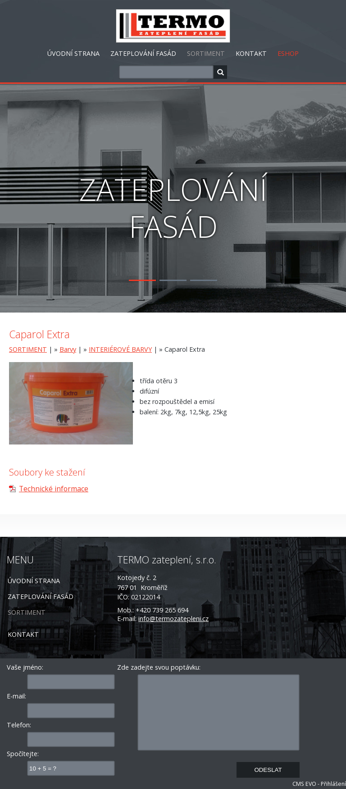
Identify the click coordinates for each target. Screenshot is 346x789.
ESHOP (288, 53)
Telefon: (19, 725)
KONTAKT (251, 53)
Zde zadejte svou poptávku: (158, 667)
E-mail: (16, 696)
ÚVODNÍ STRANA (73, 53)
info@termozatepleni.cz (173, 618)
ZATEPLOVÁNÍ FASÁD (143, 53)
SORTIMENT (206, 53)
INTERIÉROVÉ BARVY (120, 349)
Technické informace (53, 489)
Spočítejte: (23, 753)
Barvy (67, 349)
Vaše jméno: (25, 667)
